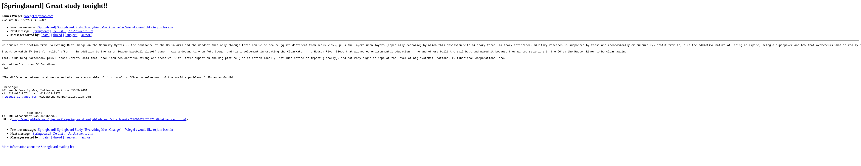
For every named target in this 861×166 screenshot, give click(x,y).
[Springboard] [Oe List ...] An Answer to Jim (62, 31)
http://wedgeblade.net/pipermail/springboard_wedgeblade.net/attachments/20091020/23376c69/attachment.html (99, 135)
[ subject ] (72, 35)
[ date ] (45, 35)
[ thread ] (57, 35)
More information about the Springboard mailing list (38, 162)
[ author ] (85, 35)
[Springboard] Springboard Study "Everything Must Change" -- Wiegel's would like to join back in (105, 27)
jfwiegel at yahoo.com (38, 16)
